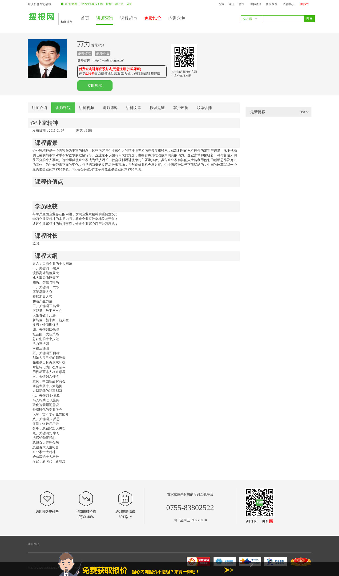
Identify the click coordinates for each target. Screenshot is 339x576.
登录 (222, 4)
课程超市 (128, 18)
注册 (231, 4)
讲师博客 (110, 108)
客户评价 (180, 108)
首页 (241, 4)
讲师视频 (86, 108)
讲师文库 (133, 108)
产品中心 (288, 4)
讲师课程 (63, 108)
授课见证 (157, 108)
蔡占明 (120, 4)
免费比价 (152, 18)
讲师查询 (256, 4)
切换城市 (66, 22)
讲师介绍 (39, 108)
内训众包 (176, 18)
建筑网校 (33, 544)
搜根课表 (271, 4)
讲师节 (304, 4)
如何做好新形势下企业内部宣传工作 (81, 4)
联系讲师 (204, 108)
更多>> (304, 112)
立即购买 (94, 86)
